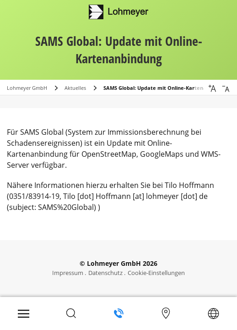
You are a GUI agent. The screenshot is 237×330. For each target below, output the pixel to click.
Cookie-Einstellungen (156, 273)
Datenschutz (105, 273)
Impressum (67, 273)
